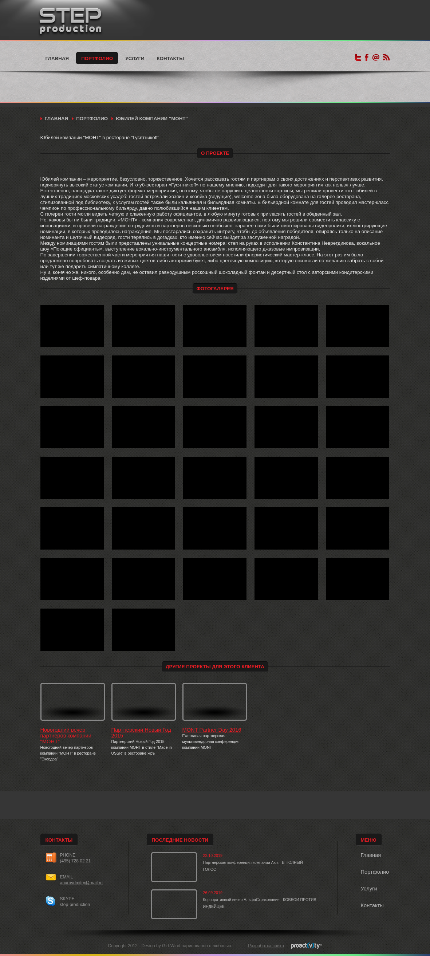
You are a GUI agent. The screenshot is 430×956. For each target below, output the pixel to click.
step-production (75, 904)
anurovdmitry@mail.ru (81, 882)
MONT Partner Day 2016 (211, 730)
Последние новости (180, 840)
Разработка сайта (266, 945)
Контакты (170, 58)
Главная (57, 58)
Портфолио (97, 58)
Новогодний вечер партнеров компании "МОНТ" (65, 735)
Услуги (134, 58)
